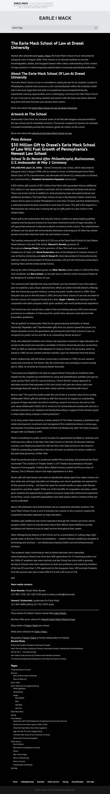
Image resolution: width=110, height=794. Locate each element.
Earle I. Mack (44, 55)
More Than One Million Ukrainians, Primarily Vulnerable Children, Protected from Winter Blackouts (47, 648)
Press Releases (16, 718)
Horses (15, 695)
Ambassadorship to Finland (21, 670)
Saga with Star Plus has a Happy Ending (27, 731)
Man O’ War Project (20, 754)
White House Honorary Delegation (25, 738)
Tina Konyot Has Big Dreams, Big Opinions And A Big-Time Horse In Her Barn (38, 659)
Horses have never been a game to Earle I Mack (30, 724)
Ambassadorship (27, 782)
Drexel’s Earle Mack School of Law (58, 619)
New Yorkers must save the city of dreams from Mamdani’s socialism (35, 655)
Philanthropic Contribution (23, 765)
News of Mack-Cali (19, 679)
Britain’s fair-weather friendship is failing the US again (30, 645)
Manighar (18, 705)
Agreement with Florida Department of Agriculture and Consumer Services (40, 721)
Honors (15, 751)
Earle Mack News (17, 711)
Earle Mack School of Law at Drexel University (54, 107)
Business (14, 673)
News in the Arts (19, 761)
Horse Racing (18, 692)
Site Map (14, 768)
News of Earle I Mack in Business (25, 676)
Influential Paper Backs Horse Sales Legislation (30, 728)
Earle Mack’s (60, 613)
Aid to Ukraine (18, 744)
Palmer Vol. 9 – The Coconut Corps (23, 652)
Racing (65, 782)
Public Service (16, 741)
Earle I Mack (41, 631)
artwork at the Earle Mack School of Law (51, 133)
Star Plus (18, 708)
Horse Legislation (19, 688)
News (15, 782)
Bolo (17, 701)
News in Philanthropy (21, 758)
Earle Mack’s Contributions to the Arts (26, 747)
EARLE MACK (21, 3)
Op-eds (13, 715)
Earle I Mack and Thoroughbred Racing (25, 686)
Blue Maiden (19, 698)
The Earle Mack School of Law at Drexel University (31, 735)
